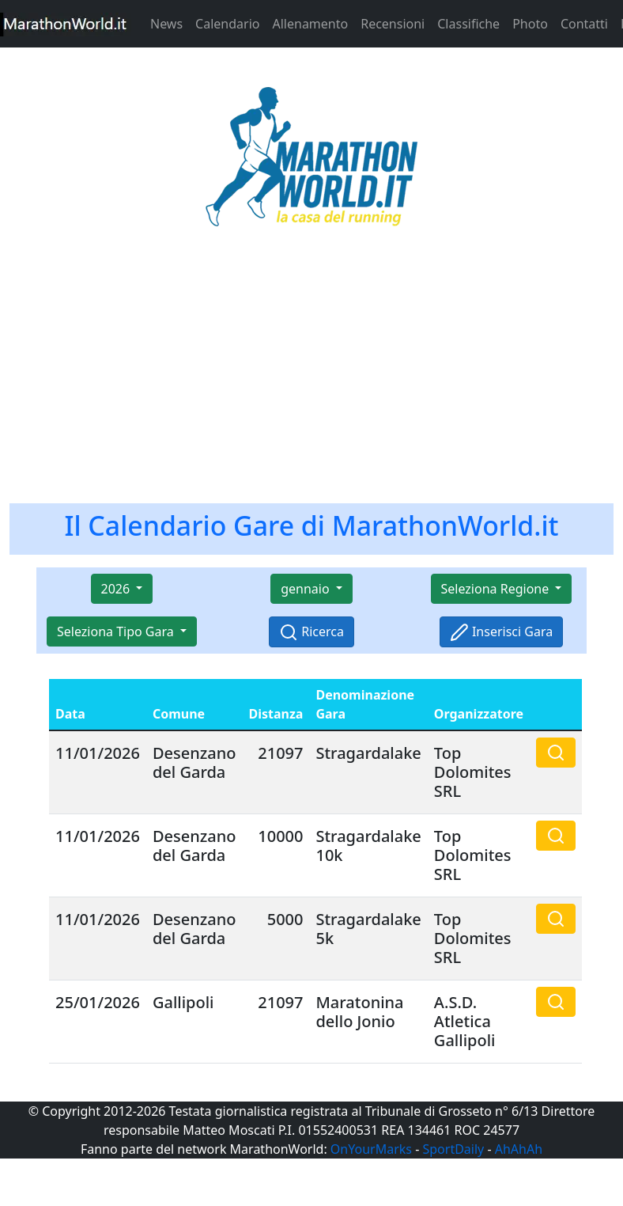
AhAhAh (518, 1149)
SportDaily (453, 1149)
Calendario (227, 23)
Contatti (584, 23)
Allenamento (310, 23)
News (166, 23)
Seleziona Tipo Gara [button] (117, 631)
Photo (530, 23)
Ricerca (311, 633)
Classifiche (468, 23)
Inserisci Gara (501, 633)
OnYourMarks (371, 1149)
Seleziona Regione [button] (497, 588)
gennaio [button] (307, 588)
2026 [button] (117, 588)
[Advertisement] (311, 375)
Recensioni (393, 23)
